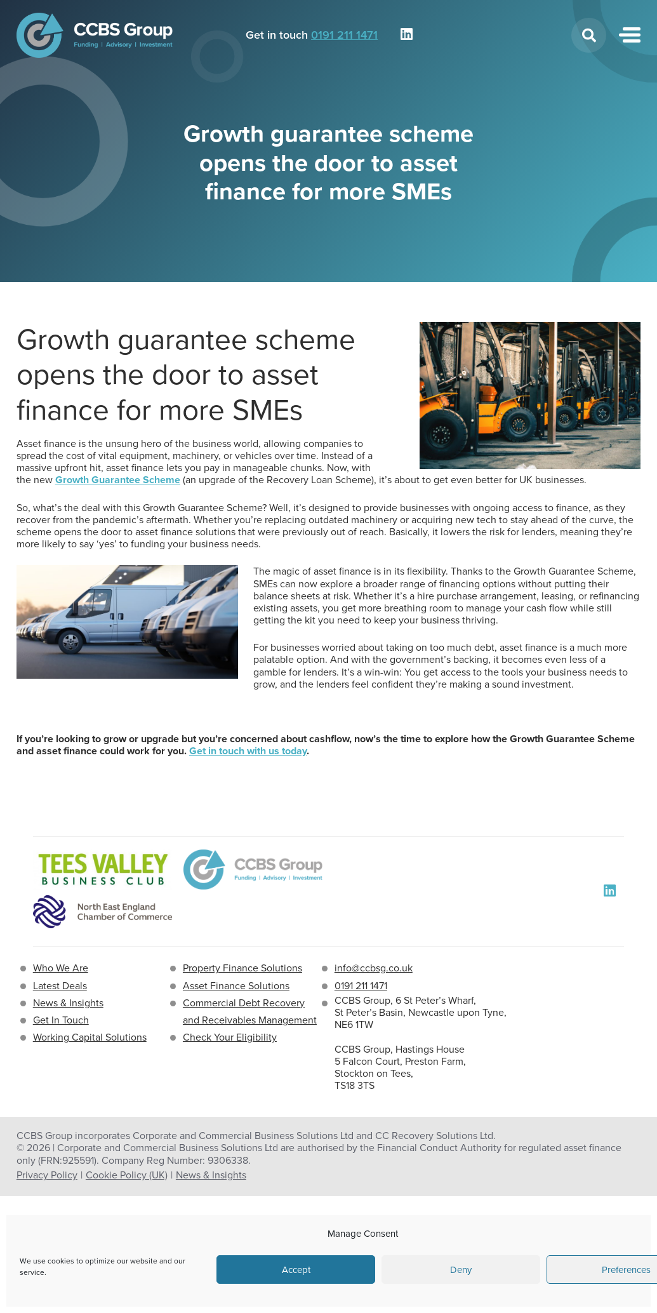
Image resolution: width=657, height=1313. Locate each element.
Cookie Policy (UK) (127, 1175)
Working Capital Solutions (90, 1037)
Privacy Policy (47, 1175)
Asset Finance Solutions (236, 985)
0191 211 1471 (344, 35)
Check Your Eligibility (230, 1037)
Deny (461, 1270)
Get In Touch (61, 1020)
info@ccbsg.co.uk (374, 968)
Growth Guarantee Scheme (117, 479)
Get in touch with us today (248, 750)
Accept (296, 1270)
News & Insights (68, 1003)
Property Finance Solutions (242, 968)
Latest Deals (60, 985)
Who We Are (60, 968)
